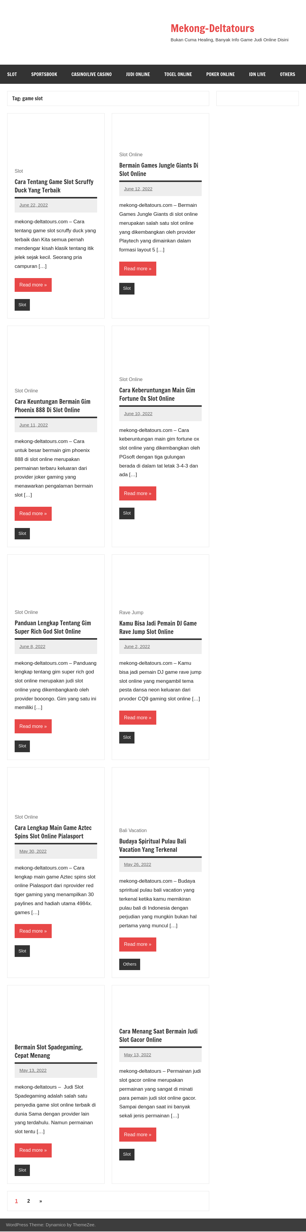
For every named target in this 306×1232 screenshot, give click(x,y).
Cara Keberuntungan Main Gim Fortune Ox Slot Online (157, 394)
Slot (12, 74)
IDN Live (257, 74)
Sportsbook (44, 74)
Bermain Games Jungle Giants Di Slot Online (158, 169)
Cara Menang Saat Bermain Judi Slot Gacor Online (158, 1036)
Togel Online (178, 74)
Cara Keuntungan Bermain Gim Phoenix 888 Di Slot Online (53, 406)
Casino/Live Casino (91, 74)
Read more (31, 284)
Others (287, 74)
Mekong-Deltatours (214, 28)
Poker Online (220, 74)
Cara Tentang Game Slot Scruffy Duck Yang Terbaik (54, 186)
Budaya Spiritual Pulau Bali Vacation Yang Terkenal (152, 846)
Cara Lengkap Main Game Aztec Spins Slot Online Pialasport (53, 832)
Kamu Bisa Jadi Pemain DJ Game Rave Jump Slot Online (158, 627)
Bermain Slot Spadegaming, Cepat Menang (49, 1051)
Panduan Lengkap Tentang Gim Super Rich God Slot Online (53, 627)
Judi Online (138, 74)
